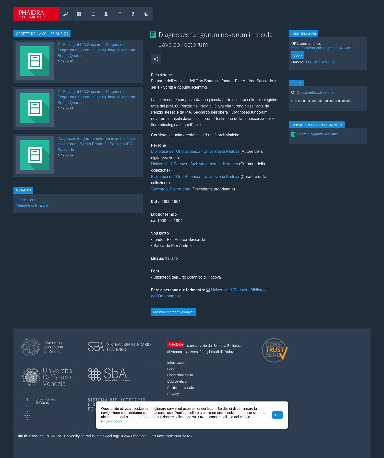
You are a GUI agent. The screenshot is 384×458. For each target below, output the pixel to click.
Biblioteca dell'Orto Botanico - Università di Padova (195, 151)
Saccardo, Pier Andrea (170, 189)
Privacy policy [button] (112, 421)
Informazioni (176, 362)
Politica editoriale (180, 388)
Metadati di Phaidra (32, 205)
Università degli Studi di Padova (211, 352)
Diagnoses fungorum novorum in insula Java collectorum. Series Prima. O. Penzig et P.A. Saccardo (96, 144)
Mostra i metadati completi (173, 312)
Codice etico (177, 381)
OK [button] (277, 415)
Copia (297, 55)
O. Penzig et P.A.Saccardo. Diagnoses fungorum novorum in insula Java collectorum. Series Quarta (97, 50)
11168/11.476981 (320, 62)
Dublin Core (26, 200)
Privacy (173, 394)
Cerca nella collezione (315, 92)
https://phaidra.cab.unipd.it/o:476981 (321, 48)
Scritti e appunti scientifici (318, 134)
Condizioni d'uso (180, 375)
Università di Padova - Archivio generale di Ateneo (194, 164)
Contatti (173, 369)
